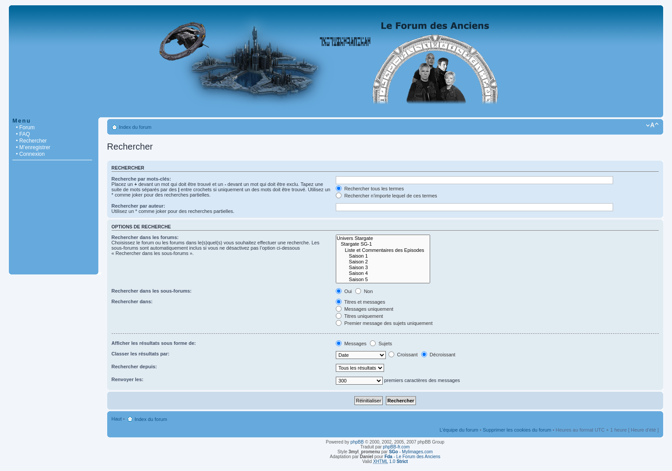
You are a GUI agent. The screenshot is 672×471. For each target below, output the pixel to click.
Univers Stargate (383, 238)
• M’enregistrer (33, 147)
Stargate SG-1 (383, 244)
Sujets (381, 343)
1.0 (390, 461)
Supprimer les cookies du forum (517, 429)
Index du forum (135, 127)
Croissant (403, 354)
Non (364, 291)
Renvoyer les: (128, 379)
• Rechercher (31, 141)
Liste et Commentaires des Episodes (383, 250)
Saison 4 (383, 273)
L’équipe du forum (458, 429)
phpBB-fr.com (396, 446)
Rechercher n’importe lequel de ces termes (386, 195)
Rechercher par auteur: (138, 205)
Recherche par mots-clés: (141, 178)
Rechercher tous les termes (370, 188)
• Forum (25, 127)
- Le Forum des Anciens (412, 456)
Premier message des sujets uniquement (384, 323)
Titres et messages (360, 302)
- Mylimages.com (411, 451)
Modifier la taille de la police (652, 125)
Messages (351, 343)
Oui (344, 291)
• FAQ (23, 134)
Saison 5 (383, 279)
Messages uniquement (364, 309)
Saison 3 (383, 267)
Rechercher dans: (132, 301)
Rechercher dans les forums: (145, 237)
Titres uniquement (359, 316)
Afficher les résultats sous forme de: (154, 343)
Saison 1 (383, 256)
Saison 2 (383, 262)
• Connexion (30, 154)
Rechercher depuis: (134, 366)
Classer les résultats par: (141, 353)
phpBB (357, 442)
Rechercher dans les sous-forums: (152, 290)
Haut (117, 418)
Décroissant (438, 354)
